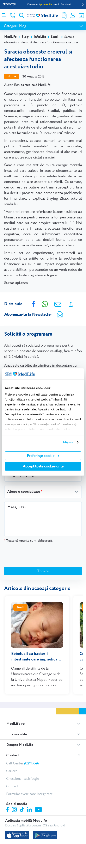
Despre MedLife (19, 725)
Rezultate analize (64, 15)
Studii (55, 37)
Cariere (11, 751)
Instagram (15, 791)
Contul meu (72, 15)
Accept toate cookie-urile (43, 466)
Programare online (81, 15)
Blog (25, 37)
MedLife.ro (15, 704)
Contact (12, 736)
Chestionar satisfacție (22, 759)
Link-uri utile (16, 715)
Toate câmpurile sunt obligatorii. (28, 540)
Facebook (8, 791)
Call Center (22, 744)
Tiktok (22, 790)
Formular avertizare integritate (29, 774)
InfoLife (40, 37)
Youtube (39, 790)
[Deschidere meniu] (4, 14)
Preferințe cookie (43, 455)
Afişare (68, 442)
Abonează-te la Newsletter (28, 314)
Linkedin (30, 791)
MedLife (10, 37)
